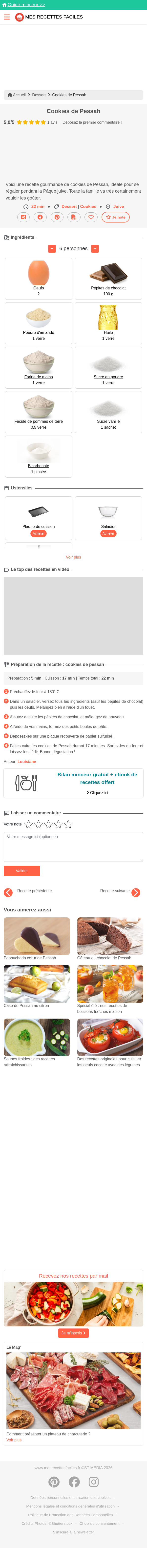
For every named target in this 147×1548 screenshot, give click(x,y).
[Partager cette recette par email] (23, 217)
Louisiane (27, 762)
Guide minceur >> (26, 4)
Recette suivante (120, 891)
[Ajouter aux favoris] (91, 217)
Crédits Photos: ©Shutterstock (46, 1523)
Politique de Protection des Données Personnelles (70, 1515)
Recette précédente (28, 891)
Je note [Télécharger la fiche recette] (116, 217)
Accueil (17, 95)
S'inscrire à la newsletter (73, 1532)
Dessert (39, 95)
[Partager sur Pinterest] (57, 217)
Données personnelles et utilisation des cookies (70, 1497)
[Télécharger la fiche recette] (74, 217)
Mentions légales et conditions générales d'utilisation (70, 1506)
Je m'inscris (74, 1333)
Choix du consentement (100, 1523)
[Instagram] (94, 1482)
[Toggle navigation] (7, 17)
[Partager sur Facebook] (40, 217)
